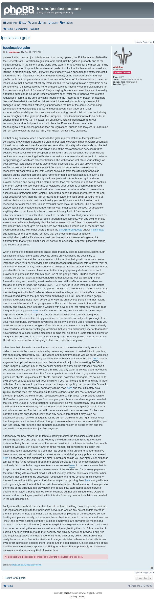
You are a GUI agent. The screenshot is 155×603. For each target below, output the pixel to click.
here (35, 310)
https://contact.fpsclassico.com (27, 564)
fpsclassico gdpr (15, 37)
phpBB (67, 593)
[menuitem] (22, 22)
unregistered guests (70, 229)
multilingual (97, 229)
